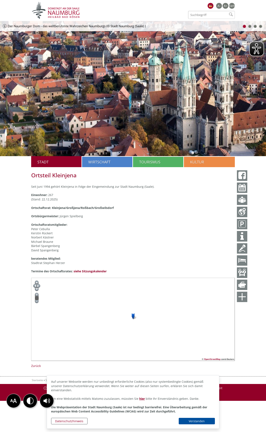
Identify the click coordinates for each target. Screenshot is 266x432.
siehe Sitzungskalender (90, 271)
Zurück (36, 366)
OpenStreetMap (212, 359)
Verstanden (197, 421)
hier (142, 399)
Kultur (197, 161)
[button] (46, 401)
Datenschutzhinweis (69, 421)
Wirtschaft (99, 161)
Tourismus (149, 161)
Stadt (43, 161)
